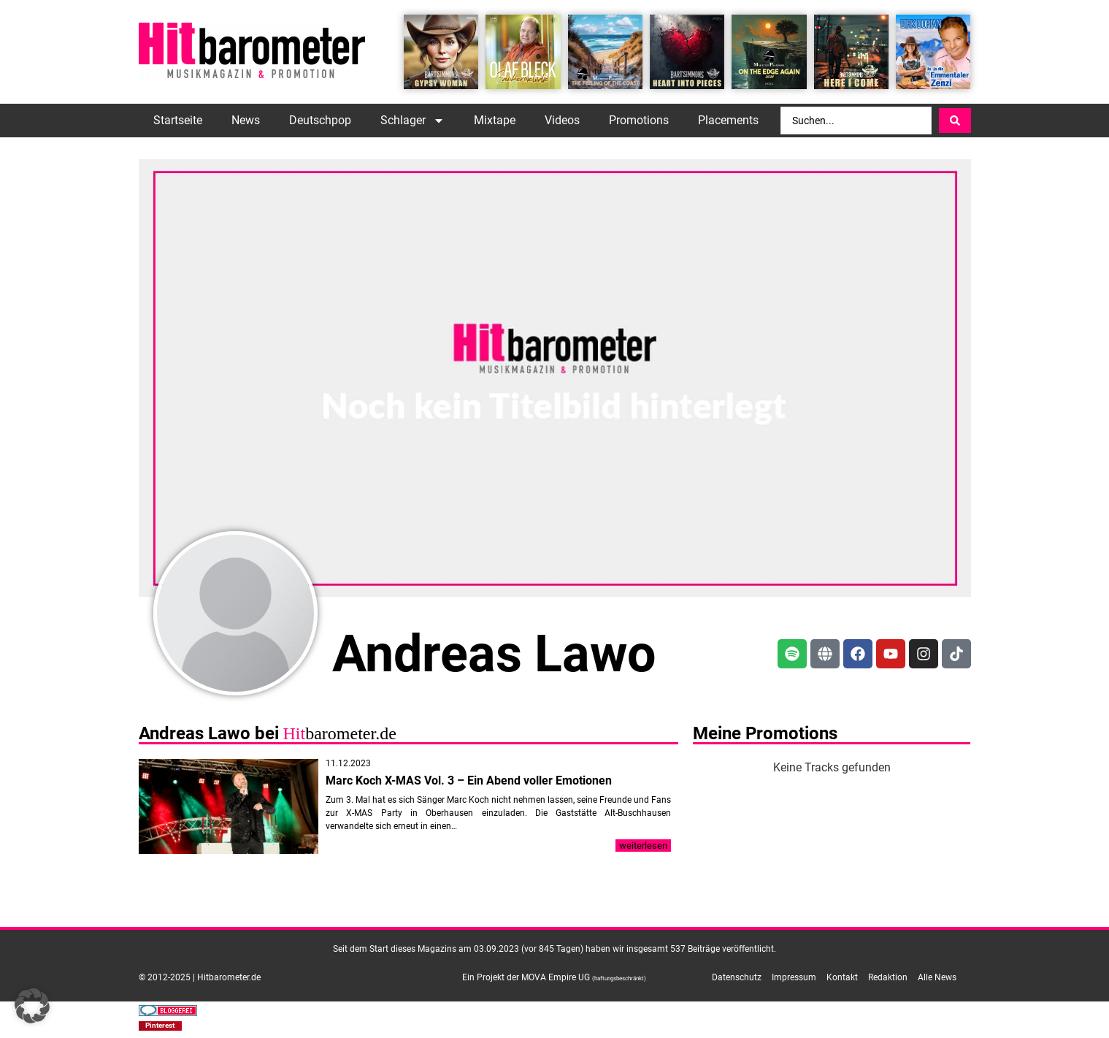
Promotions (639, 120)
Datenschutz (736, 977)
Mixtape (494, 120)
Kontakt (842, 977)
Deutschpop (320, 120)
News (245, 120)
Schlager (412, 120)
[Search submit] (955, 120)
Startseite (177, 120)
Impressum (794, 977)
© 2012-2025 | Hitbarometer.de (200, 977)
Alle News (937, 977)
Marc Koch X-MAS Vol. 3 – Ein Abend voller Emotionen (469, 780)
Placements (728, 120)
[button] (161, 1026)
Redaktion (887, 977)
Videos (562, 120)
